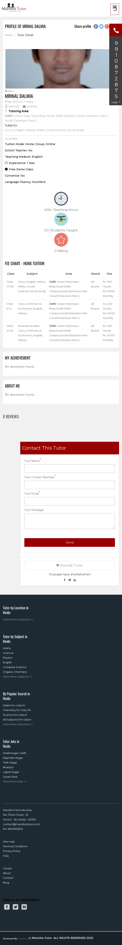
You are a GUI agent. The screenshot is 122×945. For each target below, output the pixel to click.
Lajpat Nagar (11, 772)
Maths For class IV (14, 705)
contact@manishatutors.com (21, 824)
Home (9, 35)
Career (7, 868)
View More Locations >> (18, 619)
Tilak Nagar (10, 762)
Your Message (34, 510)
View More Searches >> (18, 724)
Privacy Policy (11, 851)
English (7, 662)
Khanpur (8, 767)
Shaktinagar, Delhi (14, 753)
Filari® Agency (25, 938)
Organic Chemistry (15, 671)
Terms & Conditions (15, 846)
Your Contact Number (40, 477)
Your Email (32, 493)
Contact (8, 877)
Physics (7, 657)
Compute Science (15, 667)
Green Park (10, 776)
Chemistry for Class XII (17, 710)
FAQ (6, 855)
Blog (6, 882)
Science (8, 652)
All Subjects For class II (17, 719)
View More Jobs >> (15, 781)
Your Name (32, 461)
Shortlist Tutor (69, 565)
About (7, 873)
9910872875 (15, 828)
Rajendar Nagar (13, 757)
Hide (116, 102)
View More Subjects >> (17, 676)
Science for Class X (15, 714)
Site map (9, 841)
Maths (7, 648)
